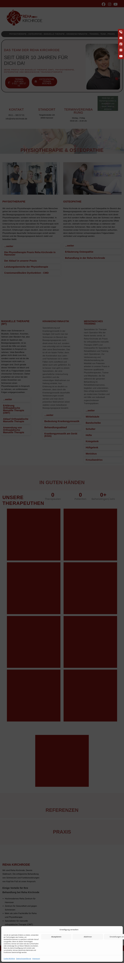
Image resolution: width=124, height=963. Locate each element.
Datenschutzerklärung (23, 959)
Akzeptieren (56, 936)
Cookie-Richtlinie (9, 959)
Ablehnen (88, 936)
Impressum (36, 959)
